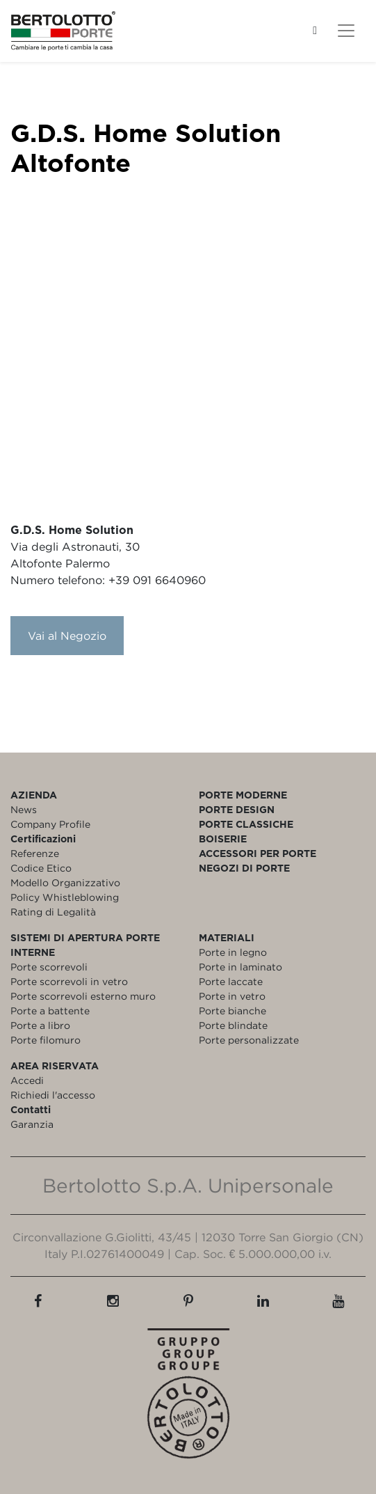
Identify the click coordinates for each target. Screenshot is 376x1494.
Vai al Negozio (67, 635)
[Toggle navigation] (346, 30)
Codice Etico (41, 868)
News (23, 809)
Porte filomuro (45, 1040)
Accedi (27, 1080)
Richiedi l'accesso (52, 1095)
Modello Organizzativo (65, 882)
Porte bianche (232, 1010)
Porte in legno (233, 952)
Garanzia (32, 1124)
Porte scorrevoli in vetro (69, 981)
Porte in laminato (240, 966)
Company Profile (50, 824)
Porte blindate (233, 1025)
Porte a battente (50, 1010)
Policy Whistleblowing (64, 897)
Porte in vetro (232, 996)
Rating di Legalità (53, 911)
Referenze (34, 853)
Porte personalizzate (249, 1040)
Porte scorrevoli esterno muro (83, 996)
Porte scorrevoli (49, 966)
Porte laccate (231, 981)
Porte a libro (40, 1025)
